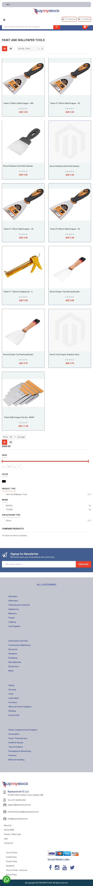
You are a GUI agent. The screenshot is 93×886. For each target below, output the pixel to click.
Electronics (13, 666)
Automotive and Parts (18, 641)
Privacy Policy (11, 861)
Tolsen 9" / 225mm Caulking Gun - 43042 (20, 292)
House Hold (13, 715)
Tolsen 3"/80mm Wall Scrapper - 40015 (19, 103)
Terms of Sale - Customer (16, 870)
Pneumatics (13, 734)
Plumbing (12, 658)
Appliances (13, 609)
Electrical (12, 649)
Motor (11, 671)
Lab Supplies (14, 626)
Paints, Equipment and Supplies (22, 730)
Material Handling (16, 760)
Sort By (21, 49)
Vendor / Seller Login (12, 834)
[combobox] (31, 26)
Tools (10, 694)
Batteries (12, 613)
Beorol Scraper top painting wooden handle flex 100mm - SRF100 (30, 354)
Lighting (12, 622)
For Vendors (85, 19)
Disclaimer (10, 866)
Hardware (12, 654)
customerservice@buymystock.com (23, 812)
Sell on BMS (9, 830)
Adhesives (13, 601)
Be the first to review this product (23, 108)
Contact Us (8, 843)
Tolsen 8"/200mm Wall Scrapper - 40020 (66, 229)
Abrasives (12, 596)
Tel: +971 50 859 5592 (17, 800)
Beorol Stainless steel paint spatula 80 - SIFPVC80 (24, 166)
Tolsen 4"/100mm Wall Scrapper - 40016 (66, 103)
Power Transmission (17, 738)
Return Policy (11, 875)
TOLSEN (48, 509)
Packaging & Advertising (19, 751)
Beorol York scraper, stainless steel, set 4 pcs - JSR (71, 354)
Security (12, 689)
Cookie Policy (11, 857)
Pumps (11, 618)
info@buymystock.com (18, 819)
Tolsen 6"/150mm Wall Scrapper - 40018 (19, 229)
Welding (12, 711)
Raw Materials (14, 662)
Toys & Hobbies (15, 747)
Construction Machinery (19, 645)
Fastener (12, 755)
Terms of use (11, 853)
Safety (11, 685)
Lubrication (13, 698)
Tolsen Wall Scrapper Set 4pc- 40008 (19, 417)
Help (6, 839)
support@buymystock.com (19, 805)
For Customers (70, 19)
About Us (8, 825)
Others (48, 520)
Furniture (12, 702)
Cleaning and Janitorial (19, 605)
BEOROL (48, 505)
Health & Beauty (15, 742)
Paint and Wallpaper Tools (48, 494)
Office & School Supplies (19, 707)
